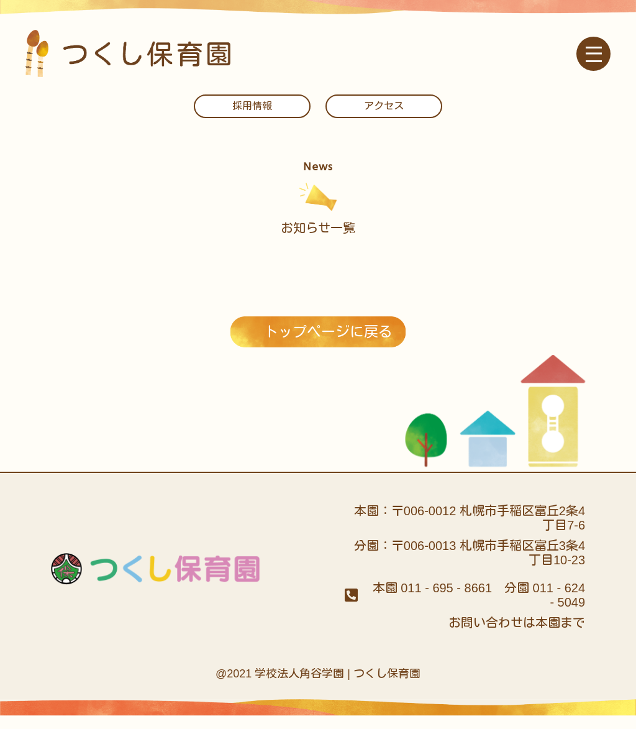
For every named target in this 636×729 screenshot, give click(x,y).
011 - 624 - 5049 (559, 609)
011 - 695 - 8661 (446, 601)
